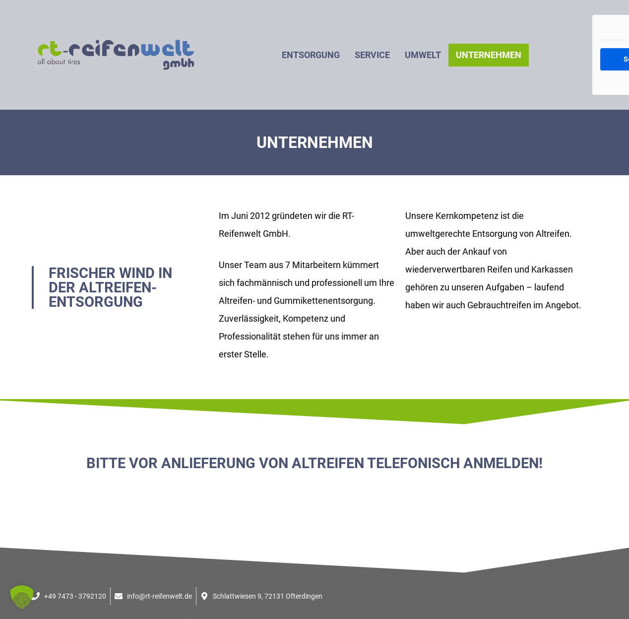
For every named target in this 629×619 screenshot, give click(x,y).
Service (372, 55)
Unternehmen (488, 55)
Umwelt (423, 55)
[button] (22, 597)
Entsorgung (311, 55)
